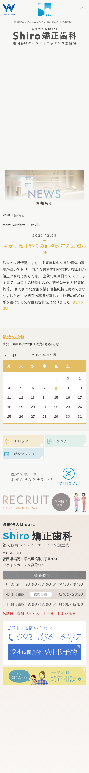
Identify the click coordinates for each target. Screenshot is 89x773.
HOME (6, 215)
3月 (15, 355)
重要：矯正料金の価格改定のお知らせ (44, 249)
